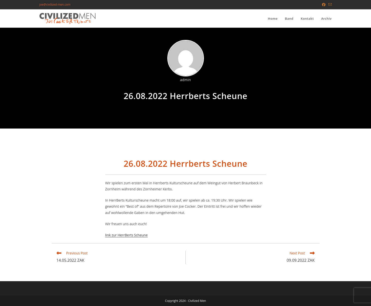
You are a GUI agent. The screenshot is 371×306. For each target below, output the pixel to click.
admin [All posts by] (185, 79)
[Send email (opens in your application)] (329, 4)
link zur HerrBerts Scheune (126, 235)
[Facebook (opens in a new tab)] (324, 4)
